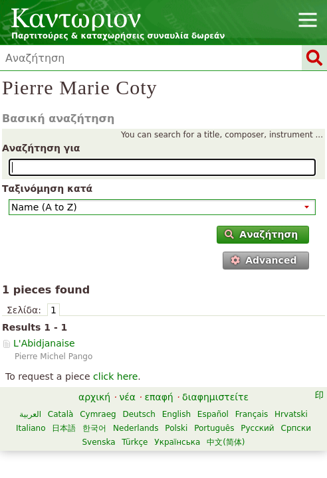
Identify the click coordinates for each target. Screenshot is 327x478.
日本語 (64, 428)
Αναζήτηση (261, 234)
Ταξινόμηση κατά (47, 188)
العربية (30, 414)
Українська (177, 442)
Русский (257, 428)
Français (251, 414)
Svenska (98, 442)
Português (214, 428)
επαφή (158, 397)
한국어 (94, 428)
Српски (296, 428)
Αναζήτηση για (41, 148)
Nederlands (135, 428)
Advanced (264, 260)
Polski (176, 428)
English (176, 414)
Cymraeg (98, 414)
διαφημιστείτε (215, 397)
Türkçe (135, 442)
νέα (127, 397)
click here (115, 376)
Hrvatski (291, 414)
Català (60, 414)
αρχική (94, 397)
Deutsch (138, 414)
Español (213, 414)
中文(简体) (226, 442)
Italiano (31, 428)
